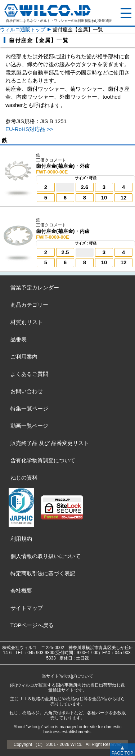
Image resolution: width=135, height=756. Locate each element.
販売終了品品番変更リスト (49, 443)
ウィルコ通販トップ (22, 29)
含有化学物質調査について (42, 460)
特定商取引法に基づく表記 (42, 573)
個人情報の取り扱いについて (45, 556)
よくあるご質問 (29, 374)
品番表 (18, 339)
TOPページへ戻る (32, 625)
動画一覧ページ (29, 426)
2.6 (85, 187)
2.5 (65, 252)
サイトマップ (26, 608)
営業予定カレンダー (34, 287)
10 (104, 197)
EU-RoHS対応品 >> (29, 129)
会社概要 (21, 591)
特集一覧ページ (29, 408)
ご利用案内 (23, 357)
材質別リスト (26, 322)
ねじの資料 (23, 477)
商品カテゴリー (29, 305)
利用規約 (21, 539)
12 (124, 197)
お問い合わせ (26, 391)
